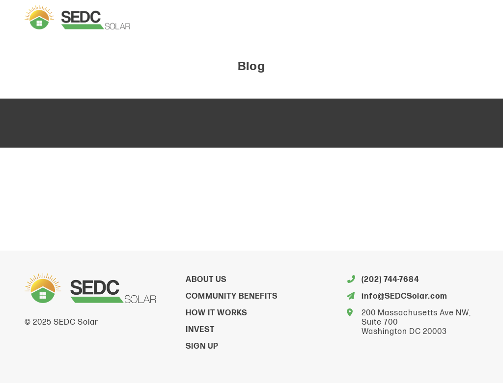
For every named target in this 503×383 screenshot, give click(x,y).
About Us (206, 279)
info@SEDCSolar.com (404, 296)
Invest (200, 329)
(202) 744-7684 (390, 279)
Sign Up (202, 346)
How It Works (216, 313)
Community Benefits (232, 296)
